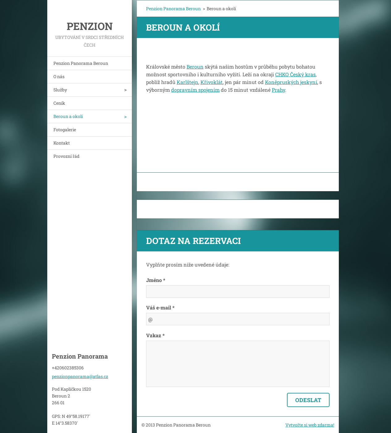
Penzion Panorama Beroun (80, 63)
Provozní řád (66, 156)
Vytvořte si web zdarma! (309, 425)
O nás (59, 76)
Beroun (195, 66)
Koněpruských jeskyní (291, 82)
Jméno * (155, 280)
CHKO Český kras (295, 74)
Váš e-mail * (160, 307)
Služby (60, 90)
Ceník (59, 103)
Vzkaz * (155, 335)
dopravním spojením (195, 89)
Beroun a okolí (68, 116)
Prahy (278, 89)
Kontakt (61, 143)
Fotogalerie (64, 129)
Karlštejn (187, 82)
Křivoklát (211, 82)
